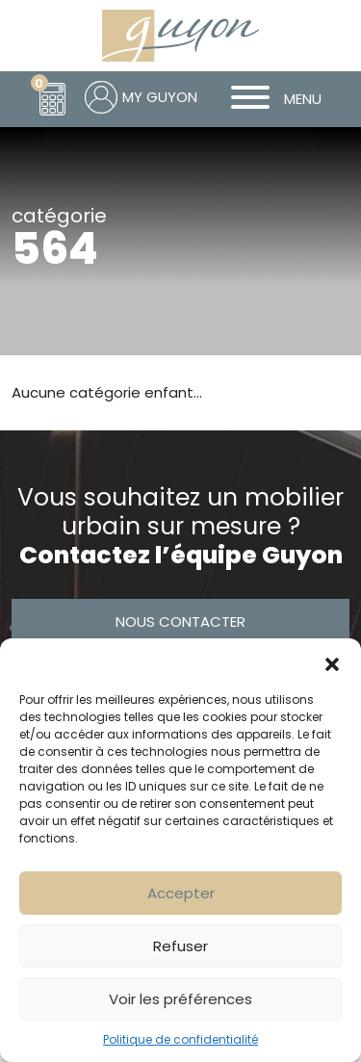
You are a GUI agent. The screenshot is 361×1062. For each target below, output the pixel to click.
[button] (332, 662)
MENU (269, 99)
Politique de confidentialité (180, 1039)
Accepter (181, 893)
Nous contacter (180, 621)
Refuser (180, 946)
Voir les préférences (180, 999)
